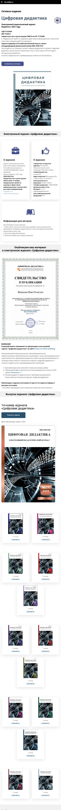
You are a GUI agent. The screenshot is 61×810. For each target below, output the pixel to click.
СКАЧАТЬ (46, 539)
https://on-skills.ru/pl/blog (45, 349)
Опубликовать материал (12, 64)
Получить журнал (13, 415)
